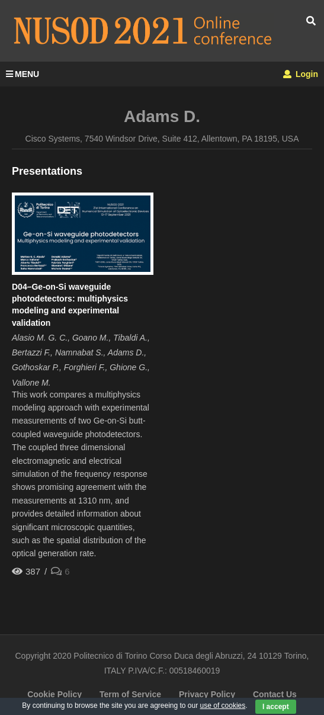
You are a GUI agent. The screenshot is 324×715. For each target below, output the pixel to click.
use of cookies (223, 705)
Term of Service (130, 694)
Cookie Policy (54, 694)
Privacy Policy (207, 694)
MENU (22, 74)
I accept (275, 707)
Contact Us (275, 694)
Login (300, 74)
